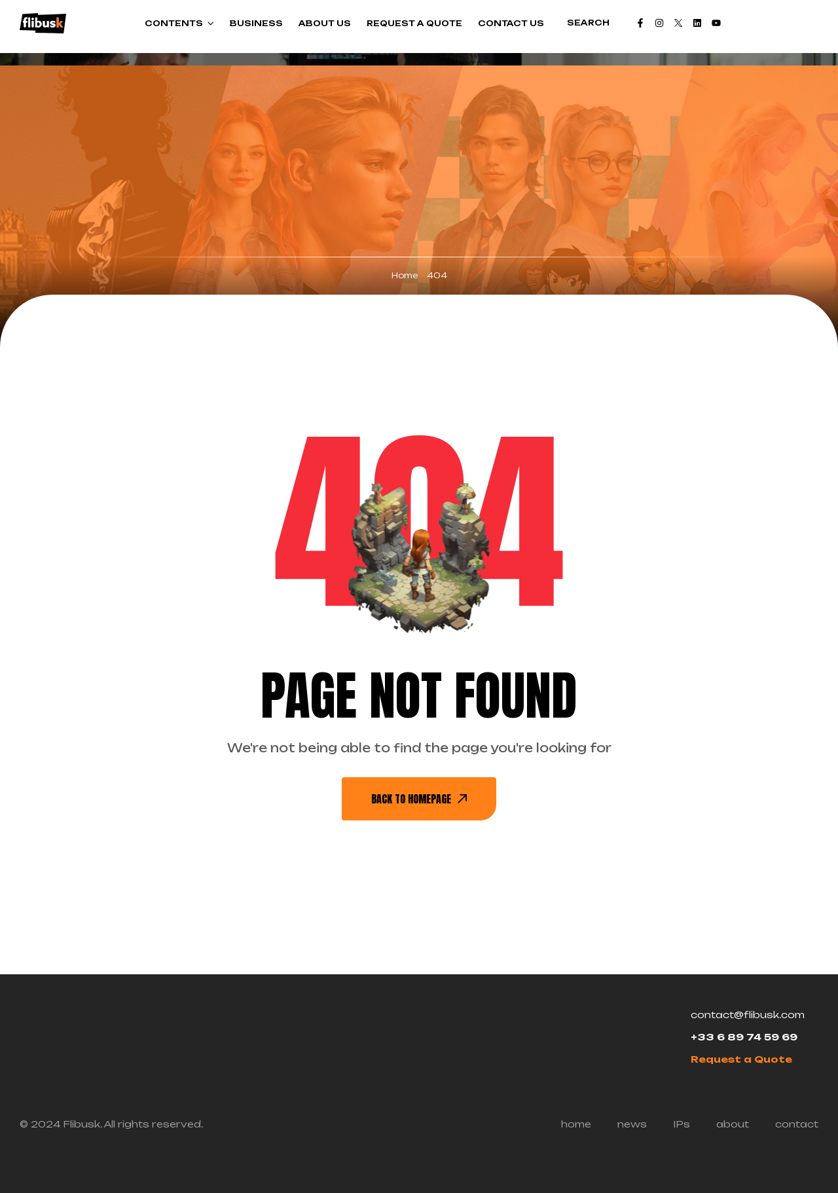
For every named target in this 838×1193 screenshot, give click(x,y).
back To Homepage (419, 799)
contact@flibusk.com (748, 1014)
